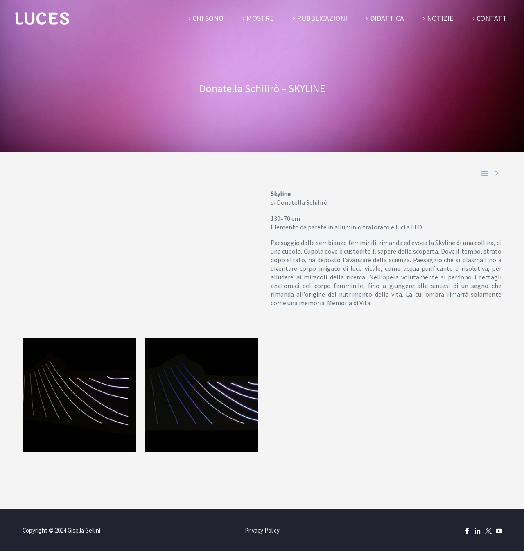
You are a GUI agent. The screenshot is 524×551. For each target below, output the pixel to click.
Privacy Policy (262, 531)
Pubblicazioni (322, 18)
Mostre (260, 18)
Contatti (493, 18)
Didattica (387, 18)
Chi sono (208, 18)
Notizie (440, 18)
